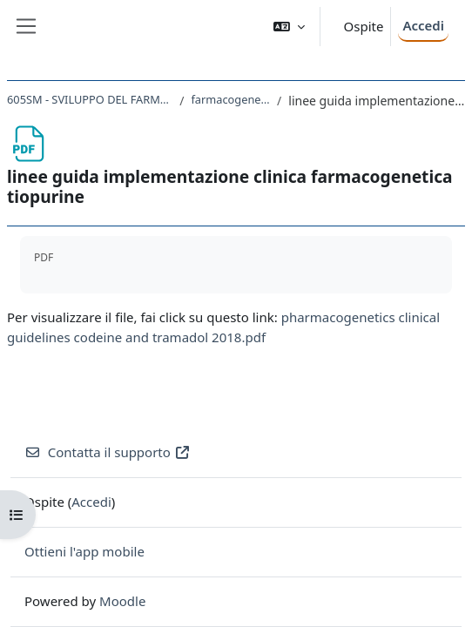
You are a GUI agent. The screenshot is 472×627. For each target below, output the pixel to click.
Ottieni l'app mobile (84, 551)
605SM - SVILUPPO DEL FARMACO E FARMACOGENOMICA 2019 (89, 99)
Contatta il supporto (107, 452)
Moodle (122, 601)
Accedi (423, 25)
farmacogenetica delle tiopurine (230, 99)
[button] (289, 26)
